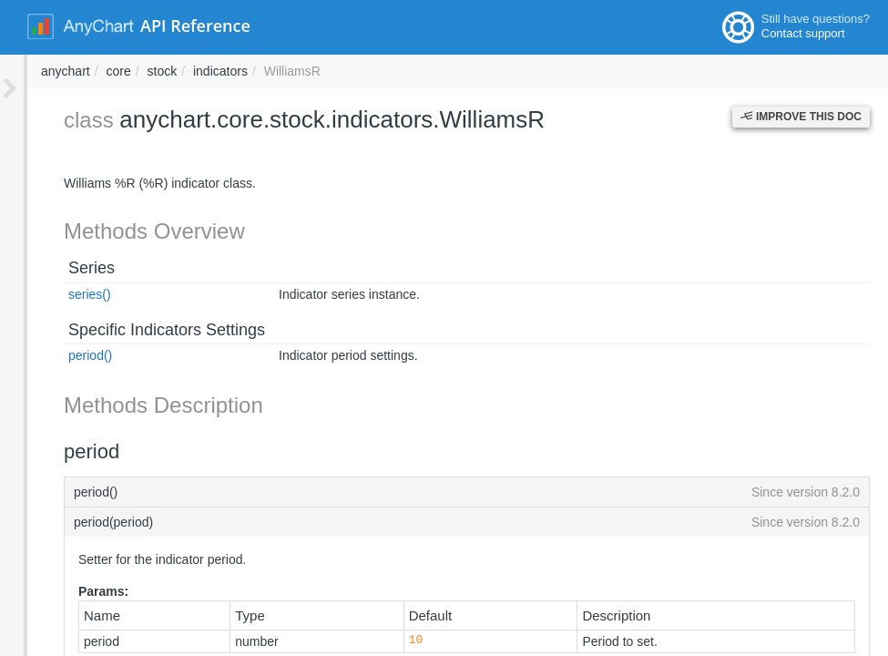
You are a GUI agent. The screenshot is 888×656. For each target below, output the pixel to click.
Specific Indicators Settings (139, 330)
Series (64, 268)
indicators (466, 71)
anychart (311, 71)
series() (62, 294)
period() (63, 355)
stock (408, 71)
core (364, 71)
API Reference (195, 25)
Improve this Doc (801, 116)
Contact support (803, 33)
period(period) (453, 522)
